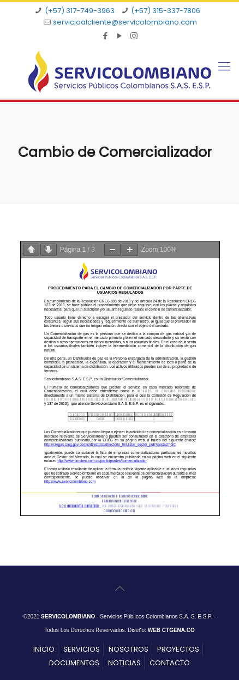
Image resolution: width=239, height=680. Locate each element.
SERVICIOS (81, 649)
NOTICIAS (124, 663)
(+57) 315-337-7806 (165, 10)
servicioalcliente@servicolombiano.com (125, 22)
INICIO (44, 649)
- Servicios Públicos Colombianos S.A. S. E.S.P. (126, 617)
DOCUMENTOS (74, 663)
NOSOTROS (128, 649)
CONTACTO (170, 663)
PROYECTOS (178, 649)
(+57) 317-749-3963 (80, 10)
